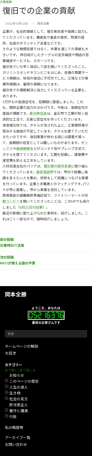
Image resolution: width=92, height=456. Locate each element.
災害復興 (6, 2)
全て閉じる (28, 370)
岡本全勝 (15, 294)
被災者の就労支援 (57, 166)
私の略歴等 (14, 427)
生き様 (14, 393)
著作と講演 (18, 410)
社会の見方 (18, 399)
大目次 (10, 353)
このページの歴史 (24, 381)
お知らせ (16, 375)
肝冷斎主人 (18, 405)
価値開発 (23, 149)
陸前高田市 (44, 172)
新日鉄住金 (38, 113)
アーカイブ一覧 (17, 437)
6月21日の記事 (31, 207)
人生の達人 (18, 387)
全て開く (11, 370)
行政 (13, 416)
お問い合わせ (16, 444)
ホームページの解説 (21, 346)
